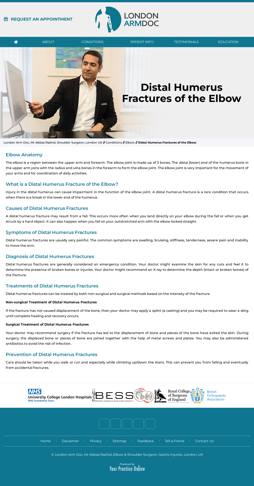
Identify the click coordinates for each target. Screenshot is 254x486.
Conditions (92, 42)
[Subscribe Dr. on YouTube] (150, 424)
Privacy (96, 441)
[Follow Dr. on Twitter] (116, 424)
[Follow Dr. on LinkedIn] (127, 424)
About (48, 42)
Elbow (130, 142)
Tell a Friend (174, 441)
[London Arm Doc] (127, 19)
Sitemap (119, 441)
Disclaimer (70, 441)
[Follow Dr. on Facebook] (104, 424)
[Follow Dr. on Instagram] (139, 424)
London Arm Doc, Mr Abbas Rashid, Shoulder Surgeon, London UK (53, 142)
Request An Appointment (38, 19)
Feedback (145, 441)
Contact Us (204, 441)
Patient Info (141, 42)
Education (228, 42)
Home (16, 42)
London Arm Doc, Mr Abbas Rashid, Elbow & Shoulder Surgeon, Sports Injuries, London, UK (129, 455)
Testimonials (186, 42)
